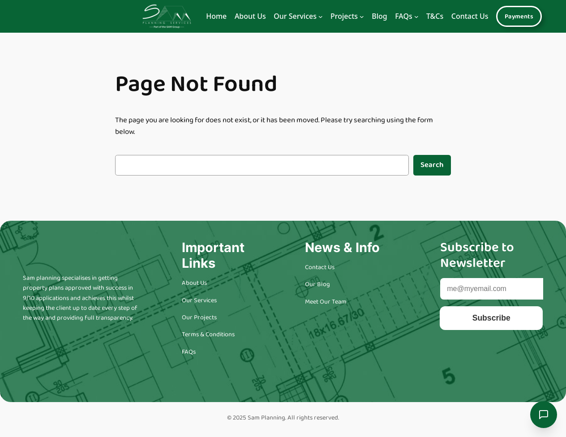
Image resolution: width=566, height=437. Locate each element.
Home (216, 16)
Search (432, 165)
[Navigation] (320, 16)
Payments (519, 16)
